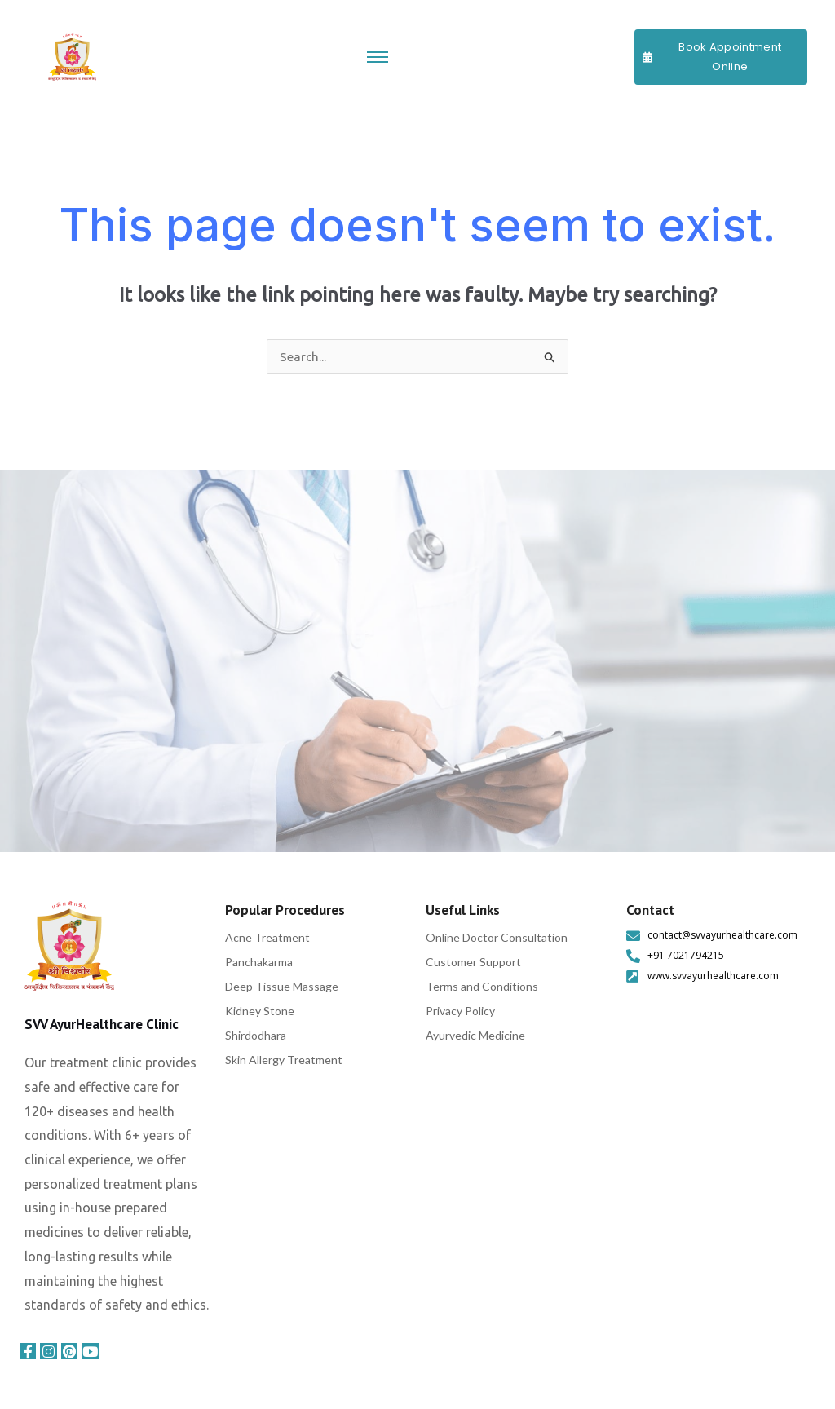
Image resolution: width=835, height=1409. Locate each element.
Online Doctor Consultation (497, 938)
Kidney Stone (259, 1011)
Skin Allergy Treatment (283, 1060)
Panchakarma (259, 963)
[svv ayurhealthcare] (69, 947)
